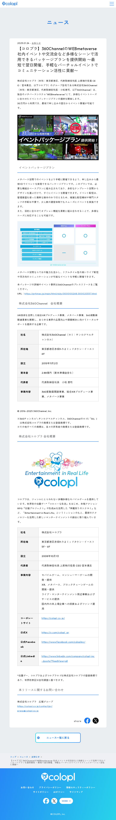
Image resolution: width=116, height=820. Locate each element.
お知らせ (36, 43)
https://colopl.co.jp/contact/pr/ (34, 706)
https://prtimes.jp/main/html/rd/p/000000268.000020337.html (60, 293)
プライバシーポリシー (50, 787)
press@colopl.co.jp (28, 710)
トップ (13, 757)
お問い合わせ (27, 787)
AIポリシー (59, 792)
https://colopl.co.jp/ (53, 618)
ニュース (24, 757)
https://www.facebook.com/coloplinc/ (63, 641)
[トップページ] (9, 4)
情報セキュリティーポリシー (80, 787)
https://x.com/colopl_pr (55, 632)
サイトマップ (76, 792)
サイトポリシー (41, 792)
